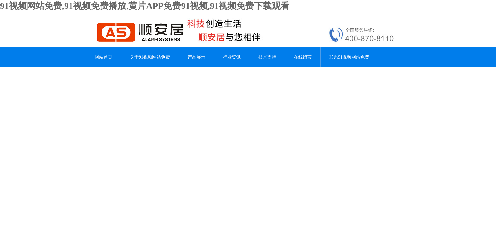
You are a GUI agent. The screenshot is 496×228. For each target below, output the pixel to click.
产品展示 (196, 57)
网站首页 (103, 57)
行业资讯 (232, 57)
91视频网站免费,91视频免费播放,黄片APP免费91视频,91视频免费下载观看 (144, 6)
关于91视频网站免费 (150, 57)
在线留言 (303, 57)
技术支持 (267, 57)
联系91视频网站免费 (349, 57)
